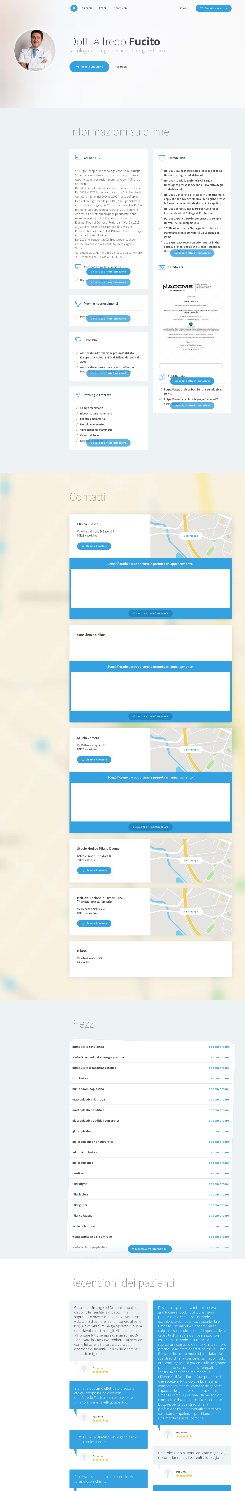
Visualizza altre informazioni (108, 271)
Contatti (185, 8)
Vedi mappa (191, 535)
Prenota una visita (213, 8)
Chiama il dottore (94, 546)
